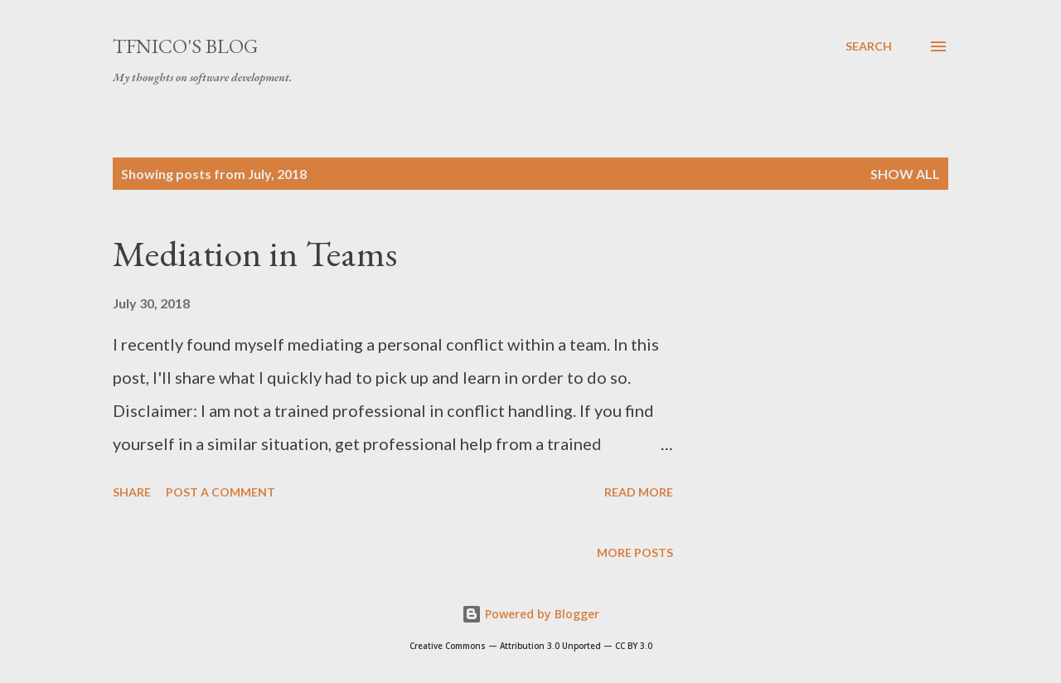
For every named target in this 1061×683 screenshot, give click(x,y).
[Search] (868, 46)
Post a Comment (220, 492)
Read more (638, 492)
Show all (905, 174)
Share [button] (132, 492)
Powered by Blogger (530, 614)
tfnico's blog (185, 46)
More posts (635, 552)
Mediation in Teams (255, 253)
